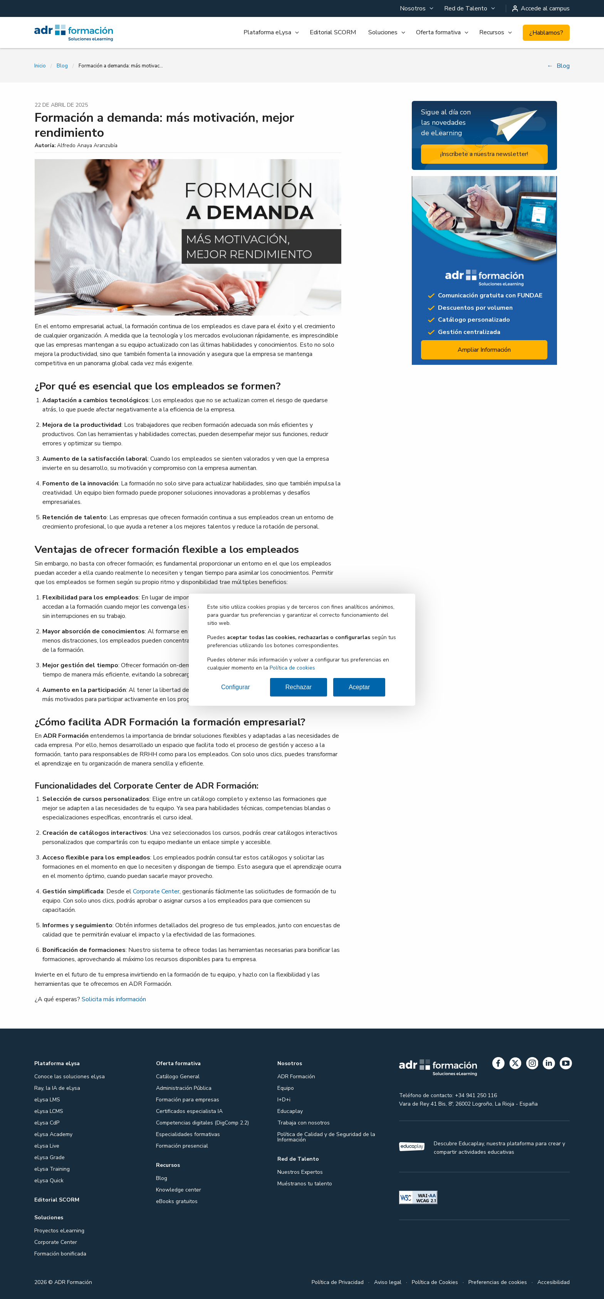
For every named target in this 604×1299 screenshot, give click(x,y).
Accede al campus (541, 8)
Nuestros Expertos (300, 1172)
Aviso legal (387, 1282)
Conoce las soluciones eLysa (69, 1076)
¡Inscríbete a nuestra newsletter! (484, 154)
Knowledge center (178, 1189)
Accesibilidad (553, 1282)
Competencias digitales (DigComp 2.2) (202, 1122)
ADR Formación (296, 1076)
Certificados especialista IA (189, 1111)
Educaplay (290, 1111)
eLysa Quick (49, 1180)
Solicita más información (114, 999)
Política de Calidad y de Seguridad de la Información (326, 1137)
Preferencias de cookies (497, 1282)
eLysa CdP (46, 1122)
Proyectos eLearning (59, 1230)
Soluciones (383, 32)
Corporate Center (156, 891)
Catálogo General (178, 1076)
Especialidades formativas (188, 1134)
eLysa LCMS (48, 1111)
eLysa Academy (53, 1134)
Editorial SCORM (333, 32)
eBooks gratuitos (177, 1201)
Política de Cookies (435, 1282)
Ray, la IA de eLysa (57, 1088)
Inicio (40, 65)
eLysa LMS (47, 1099)
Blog (62, 65)
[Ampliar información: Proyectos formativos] (484, 270)
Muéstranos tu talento (304, 1183)
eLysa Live (46, 1146)
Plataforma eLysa (267, 32)
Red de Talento (465, 8)
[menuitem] (416, 8)
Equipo (285, 1088)
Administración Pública (183, 1088)
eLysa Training (52, 1169)
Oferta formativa (438, 32)
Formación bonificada (60, 1253)
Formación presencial (182, 1146)
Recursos (491, 32)
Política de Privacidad (338, 1282)
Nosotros (413, 8)
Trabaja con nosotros (303, 1122)
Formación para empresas (187, 1099)
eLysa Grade (49, 1157)
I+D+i (283, 1099)
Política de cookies (292, 667)
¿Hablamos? (546, 33)
